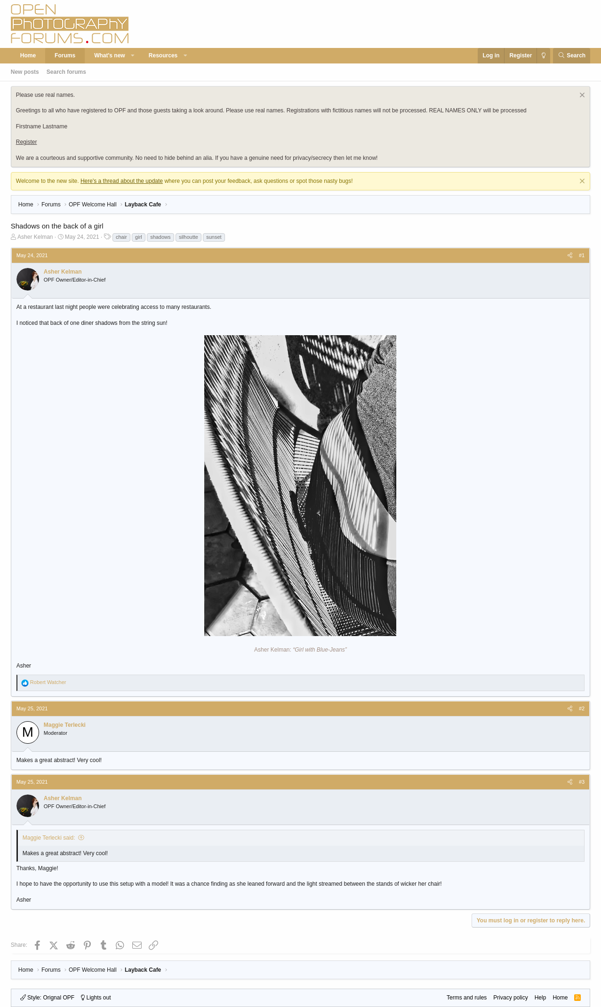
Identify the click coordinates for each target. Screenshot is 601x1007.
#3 (582, 782)
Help (540, 997)
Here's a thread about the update (121, 181)
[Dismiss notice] (581, 96)
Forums (65, 55)
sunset (213, 237)
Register (26, 142)
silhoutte (188, 237)
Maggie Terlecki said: (49, 837)
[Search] (571, 55)
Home (28, 55)
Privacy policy (510, 997)
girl (138, 237)
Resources (163, 55)
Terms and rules (467, 997)
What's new (109, 55)
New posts (25, 72)
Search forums (66, 72)
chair (121, 237)
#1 (582, 255)
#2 (582, 708)
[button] (132, 55)
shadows (160, 237)
